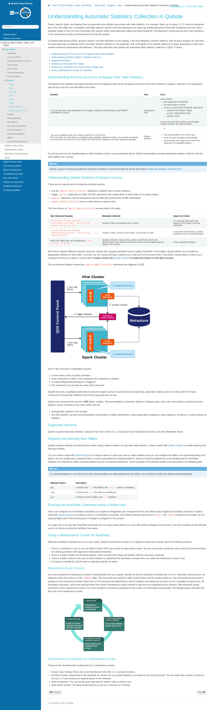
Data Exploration (13, 76)
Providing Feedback (11, 190)
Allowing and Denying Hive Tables (67, 64)
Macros (10, 138)
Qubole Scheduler (15, 107)
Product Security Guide (13, 182)
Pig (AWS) (12, 92)
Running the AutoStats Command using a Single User (77, 67)
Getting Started (9, 34)
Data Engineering (14, 118)
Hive (10, 88)
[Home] (49, 5)
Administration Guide (14, 150)
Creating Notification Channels (19, 61)
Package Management (16, 134)
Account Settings (13, 57)
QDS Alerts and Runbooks (16, 154)
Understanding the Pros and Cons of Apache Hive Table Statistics (83, 54)
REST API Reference (12, 170)
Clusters (10, 114)
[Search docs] (20, 27)
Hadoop (12, 84)
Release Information (12, 38)
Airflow (11, 103)
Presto (11, 95)
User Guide (8, 49)
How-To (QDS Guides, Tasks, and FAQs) (17, 43)
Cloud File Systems (14, 130)
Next (201, 692)
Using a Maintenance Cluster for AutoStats (72, 70)
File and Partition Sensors (17, 142)
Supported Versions (60, 60)
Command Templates (15, 73)
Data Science (12, 122)
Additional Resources (12, 186)
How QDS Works (10, 178)
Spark (11, 99)
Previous (55, 692)
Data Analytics (12, 65)
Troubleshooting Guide (13, 174)
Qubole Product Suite (14, 145)
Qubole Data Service (20, 10)
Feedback (176, 6)
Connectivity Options (12, 166)
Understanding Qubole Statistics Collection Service (76, 57)
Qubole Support (121, 258)
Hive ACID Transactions (16, 126)
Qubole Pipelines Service (18, 110)
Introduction (11, 53)
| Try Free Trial (194, 6)
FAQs (7, 158)
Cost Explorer (12, 69)
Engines (9, 80)
